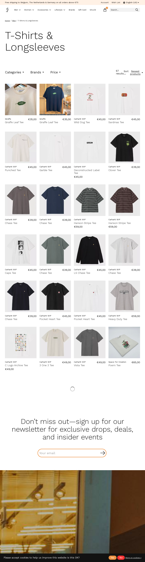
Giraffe (8, 119)
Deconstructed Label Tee (86, 172)
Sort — (126, 73)
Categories (14, 72)
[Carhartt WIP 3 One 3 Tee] (55, 343)
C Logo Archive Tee (16, 365)
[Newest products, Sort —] (136, 73)
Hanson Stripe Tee (85, 223)
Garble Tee (46, 170)
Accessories (50, 10)
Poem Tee (114, 365)
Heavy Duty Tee (117, 319)
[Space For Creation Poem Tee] (124, 343)
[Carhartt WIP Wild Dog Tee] (89, 99)
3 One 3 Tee (47, 365)
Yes (112, 557)
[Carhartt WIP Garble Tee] (55, 147)
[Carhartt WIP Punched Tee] (21, 147)
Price (55, 72)
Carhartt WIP (80, 119)
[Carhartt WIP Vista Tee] (89, 343)
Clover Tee (114, 170)
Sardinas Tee (116, 122)
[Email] (72, 453)
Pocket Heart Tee (50, 319)
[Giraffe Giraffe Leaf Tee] (21, 99)
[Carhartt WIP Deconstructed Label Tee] (89, 147)
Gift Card (94, 10)
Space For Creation (117, 362)
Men (18, 10)
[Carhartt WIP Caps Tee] (21, 250)
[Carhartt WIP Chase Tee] (21, 200)
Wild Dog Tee (82, 122)
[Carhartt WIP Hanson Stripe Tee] (89, 200)
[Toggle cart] (114, 10)
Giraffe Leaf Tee (14, 122)
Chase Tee (11, 223)
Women (32, 10)
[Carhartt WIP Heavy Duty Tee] (124, 296)
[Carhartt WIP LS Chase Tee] (89, 250)
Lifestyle (69, 10)
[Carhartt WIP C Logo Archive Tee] (21, 343)
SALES (105, 10)
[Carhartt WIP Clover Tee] (124, 147)
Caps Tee (10, 273)
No (121, 557)
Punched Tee (13, 170)
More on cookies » (133, 558)
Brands (83, 10)
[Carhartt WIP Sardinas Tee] (124, 99)
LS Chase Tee (82, 273)
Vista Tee (79, 365)
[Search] (129, 10)
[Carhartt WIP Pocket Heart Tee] (55, 296)
